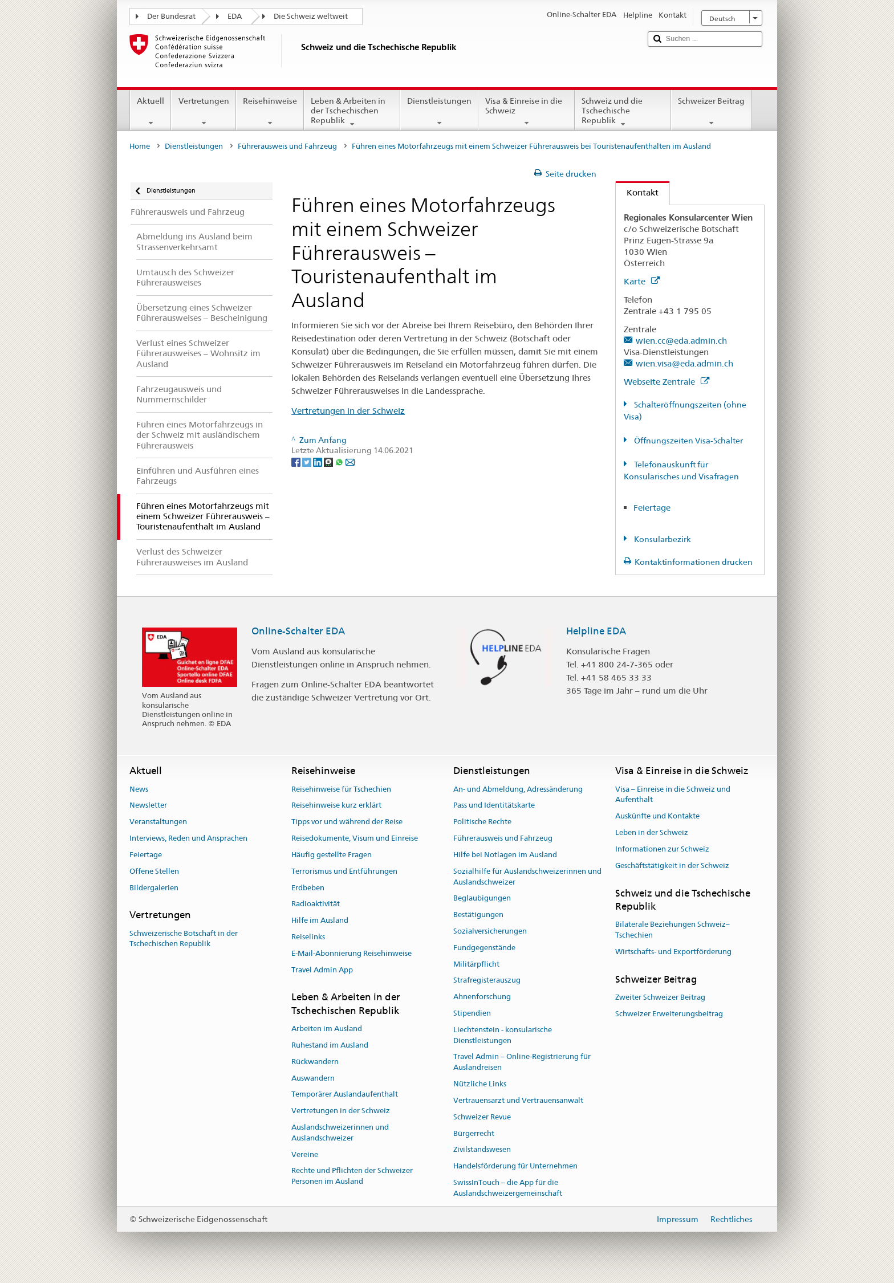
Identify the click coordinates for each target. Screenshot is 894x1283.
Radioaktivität (315, 904)
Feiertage (651, 507)
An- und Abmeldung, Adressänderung (518, 789)
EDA (234, 16)
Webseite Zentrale (666, 381)
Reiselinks (308, 936)
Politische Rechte (482, 822)
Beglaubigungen (482, 898)
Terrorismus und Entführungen (344, 871)
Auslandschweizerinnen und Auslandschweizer (340, 1132)
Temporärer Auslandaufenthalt (344, 1094)
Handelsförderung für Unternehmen (515, 1166)
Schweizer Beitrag (711, 111)
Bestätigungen (478, 914)
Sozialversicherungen (490, 931)
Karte (642, 281)
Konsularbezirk (661, 539)
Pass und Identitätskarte (494, 805)
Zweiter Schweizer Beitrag (660, 997)
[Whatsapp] (340, 461)
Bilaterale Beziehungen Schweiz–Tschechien (672, 929)
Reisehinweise (270, 111)
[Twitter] (307, 461)
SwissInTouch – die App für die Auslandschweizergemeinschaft (507, 1188)
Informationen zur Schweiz (662, 849)
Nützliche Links (479, 1084)
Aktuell (150, 111)
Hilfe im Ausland (319, 920)
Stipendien (472, 1013)
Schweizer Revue (482, 1117)
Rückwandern (315, 1061)
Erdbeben (307, 887)
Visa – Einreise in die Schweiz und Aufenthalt (672, 794)
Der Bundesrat (171, 16)
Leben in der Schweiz (651, 832)
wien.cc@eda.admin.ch (681, 340)
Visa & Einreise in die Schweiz (526, 111)
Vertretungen (203, 111)
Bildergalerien (153, 887)
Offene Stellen (154, 871)
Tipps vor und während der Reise (347, 822)
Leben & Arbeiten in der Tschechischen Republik (352, 112)
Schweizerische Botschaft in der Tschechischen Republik (183, 938)
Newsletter (148, 805)
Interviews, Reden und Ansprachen (188, 838)
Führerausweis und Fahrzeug (287, 146)
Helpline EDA (596, 631)
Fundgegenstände (484, 947)
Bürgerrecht (473, 1133)
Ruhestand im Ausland (329, 1045)
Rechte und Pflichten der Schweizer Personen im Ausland (352, 1176)
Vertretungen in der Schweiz (348, 410)
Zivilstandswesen (482, 1150)
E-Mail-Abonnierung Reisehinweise (351, 953)
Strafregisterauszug (487, 980)
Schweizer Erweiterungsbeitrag (669, 1013)
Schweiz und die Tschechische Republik (622, 112)
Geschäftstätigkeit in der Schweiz (672, 865)
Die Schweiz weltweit (311, 16)
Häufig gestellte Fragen (331, 854)
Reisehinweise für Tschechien (341, 789)
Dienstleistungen (439, 111)
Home (139, 146)
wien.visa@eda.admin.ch (684, 363)
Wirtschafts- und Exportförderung (673, 951)
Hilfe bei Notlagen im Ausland (505, 854)
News (138, 789)
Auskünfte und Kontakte (657, 816)
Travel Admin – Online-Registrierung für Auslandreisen (522, 1062)
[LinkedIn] (318, 461)
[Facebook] (296, 461)
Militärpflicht (476, 964)
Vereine (304, 1154)
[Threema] (329, 461)
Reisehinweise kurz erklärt (336, 805)
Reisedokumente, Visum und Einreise (354, 838)
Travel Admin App (322, 970)
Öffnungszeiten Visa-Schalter (687, 440)
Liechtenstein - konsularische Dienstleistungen (502, 1035)
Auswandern (313, 1078)
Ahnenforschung (482, 996)
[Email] (350, 461)
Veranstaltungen (158, 822)
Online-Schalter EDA (298, 631)
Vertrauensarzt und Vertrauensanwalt (518, 1100)
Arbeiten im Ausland (326, 1028)
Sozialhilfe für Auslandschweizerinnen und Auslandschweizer (527, 876)
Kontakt (637, 192)
